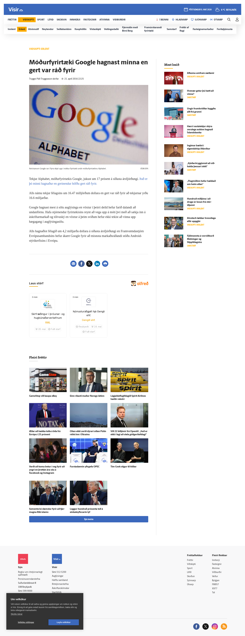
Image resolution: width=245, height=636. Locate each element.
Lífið (189, 572)
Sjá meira (88, 519)
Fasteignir (217, 564)
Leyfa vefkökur (64, 622)
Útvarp (190, 584)
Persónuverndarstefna (29, 579)
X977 (214, 589)
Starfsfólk (56, 592)
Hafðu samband (60, 580)
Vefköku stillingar (26, 622)
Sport (189, 568)
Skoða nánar (16, 614)
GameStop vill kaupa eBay (43, 396)
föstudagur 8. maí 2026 (200, 9)
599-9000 (27, 591)
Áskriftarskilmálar (60, 588)
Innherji (216, 560)
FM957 (215, 584)
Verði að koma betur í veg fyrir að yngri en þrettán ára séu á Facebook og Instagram (47, 470)
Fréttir (190, 560)
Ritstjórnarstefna (60, 584)
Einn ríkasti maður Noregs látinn (87, 396)
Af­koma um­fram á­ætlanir (200, 73)
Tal (213, 592)
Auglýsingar (57, 576)
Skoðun (191, 576)
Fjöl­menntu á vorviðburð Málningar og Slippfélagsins (200, 239)
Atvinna (216, 568)
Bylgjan (215, 580)
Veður (215, 576)
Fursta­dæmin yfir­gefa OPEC (84, 467)
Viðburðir (217, 572)
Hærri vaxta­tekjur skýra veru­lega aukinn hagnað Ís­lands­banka (200, 129)
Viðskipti (191, 564)
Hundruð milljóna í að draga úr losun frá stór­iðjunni (199, 202)
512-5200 (61, 572)
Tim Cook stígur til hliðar (124, 467)
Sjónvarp (191, 580)
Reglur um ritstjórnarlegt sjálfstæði (30, 573)
